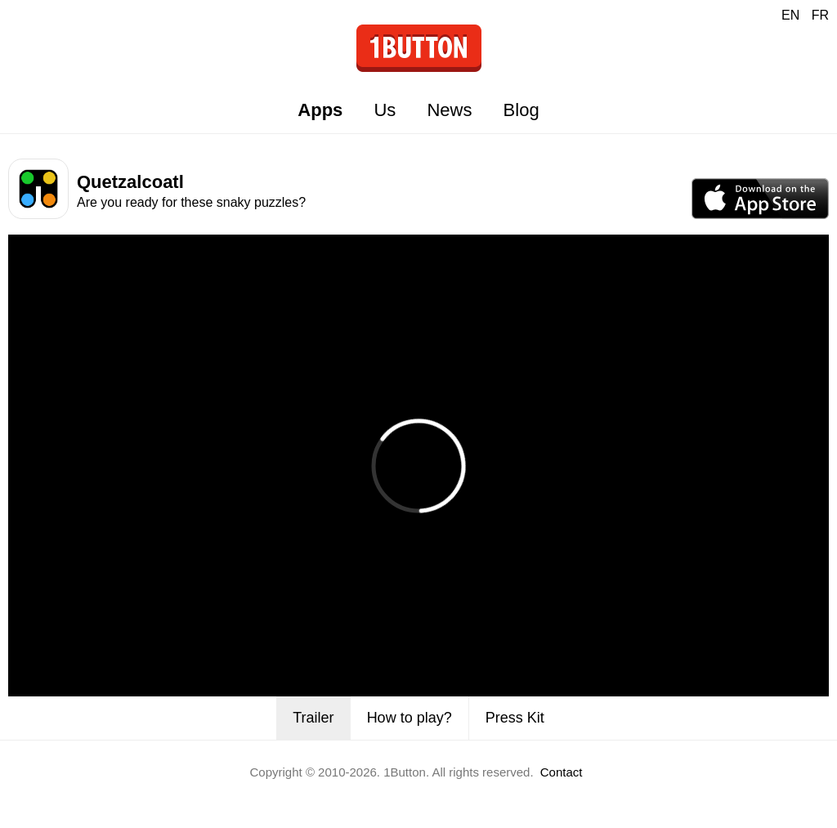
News (449, 110)
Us (385, 110)
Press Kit (515, 717)
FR (820, 15)
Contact (561, 772)
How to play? (409, 717)
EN (790, 15)
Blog (521, 110)
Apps (320, 110)
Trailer (313, 717)
